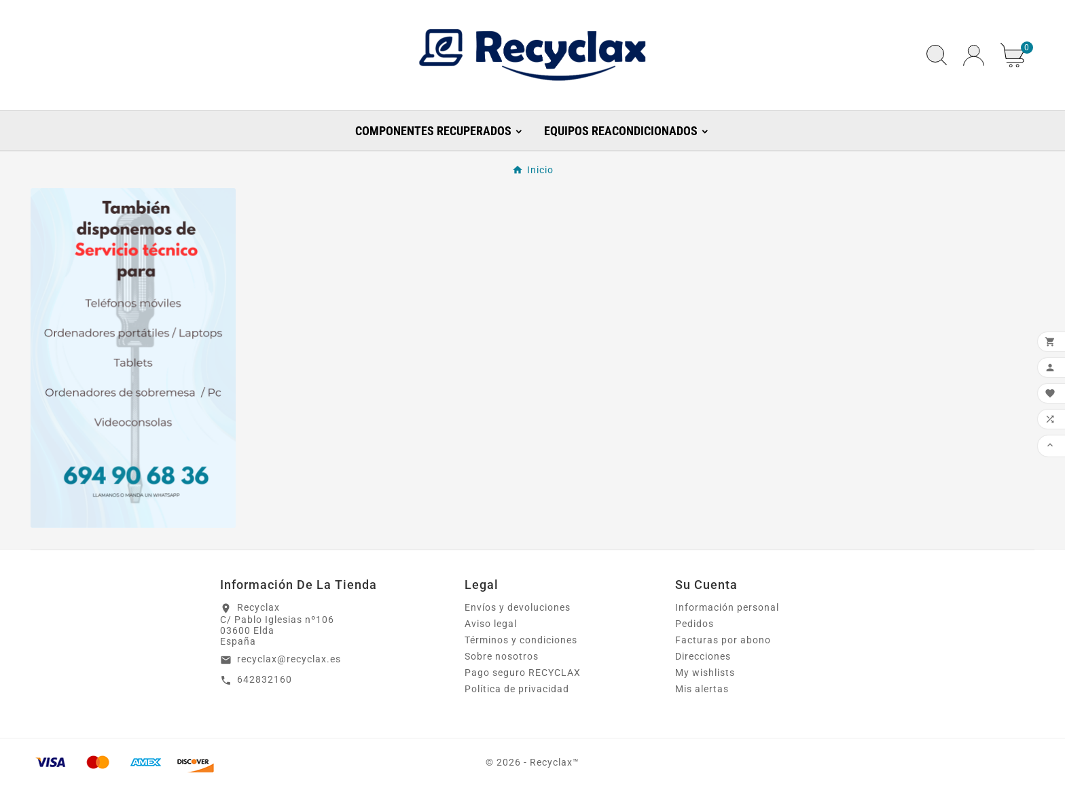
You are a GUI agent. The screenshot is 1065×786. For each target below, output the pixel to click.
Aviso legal (491, 623)
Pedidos (694, 623)
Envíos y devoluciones (518, 607)
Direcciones (703, 656)
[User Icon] (973, 55)
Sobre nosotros (502, 656)
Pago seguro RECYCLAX (523, 672)
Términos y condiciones (521, 640)
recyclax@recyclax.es (289, 659)
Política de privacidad (517, 688)
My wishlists (705, 672)
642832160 (264, 679)
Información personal (727, 607)
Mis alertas (702, 688)
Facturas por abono (723, 640)
